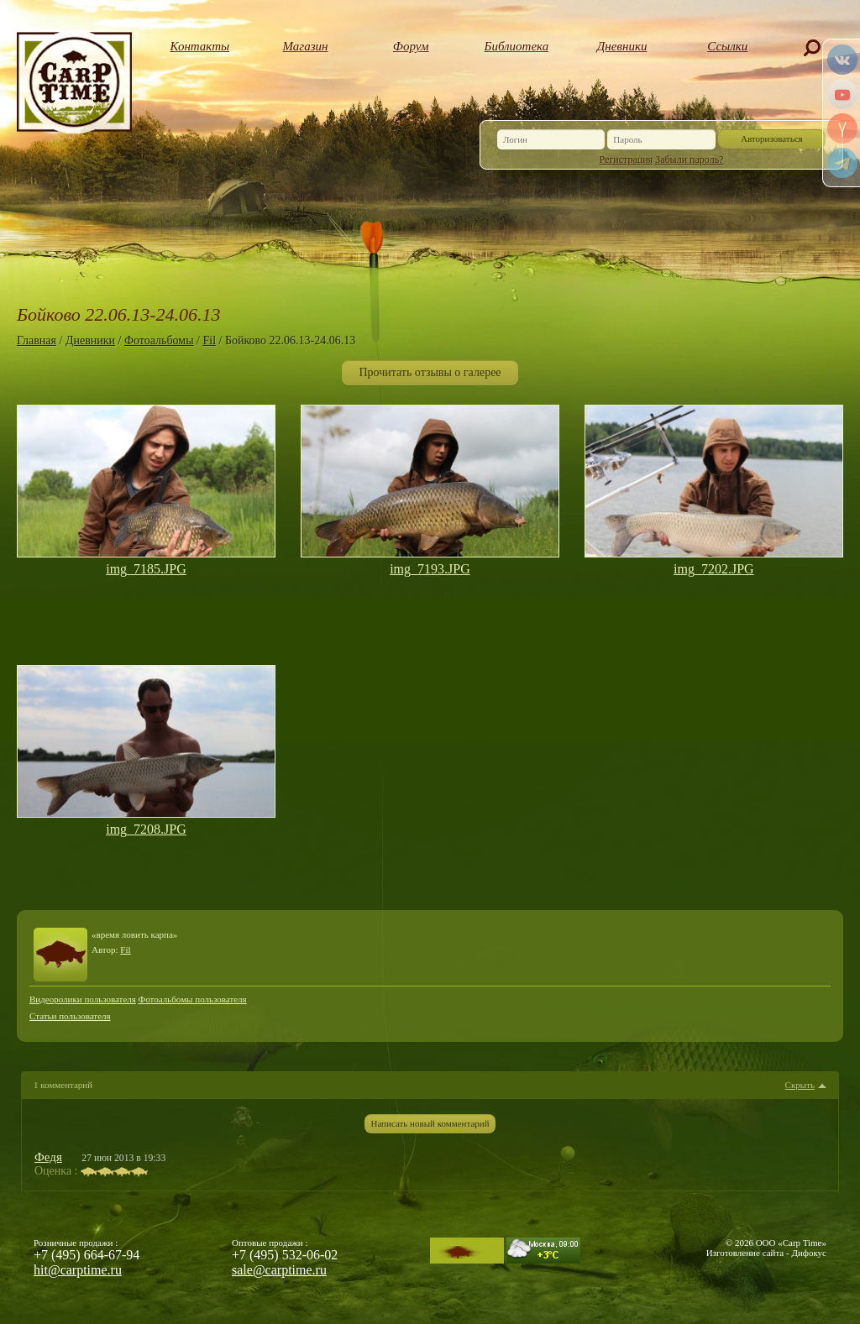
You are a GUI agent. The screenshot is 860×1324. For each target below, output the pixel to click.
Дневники (622, 46)
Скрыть (800, 1085)
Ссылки (727, 46)
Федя (48, 1157)
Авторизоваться (772, 138)
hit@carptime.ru (78, 1270)
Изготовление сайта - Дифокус (766, 1253)
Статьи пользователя (70, 1016)
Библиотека (517, 46)
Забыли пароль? (689, 159)
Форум (411, 46)
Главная (36, 340)
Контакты (200, 46)
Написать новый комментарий (429, 1123)
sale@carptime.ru (279, 1270)
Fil (209, 340)
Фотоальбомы (159, 340)
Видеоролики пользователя (82, 999)
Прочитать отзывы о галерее (430, 372)
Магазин (305, 46)
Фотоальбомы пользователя (193, 999)
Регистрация (626, 159)
